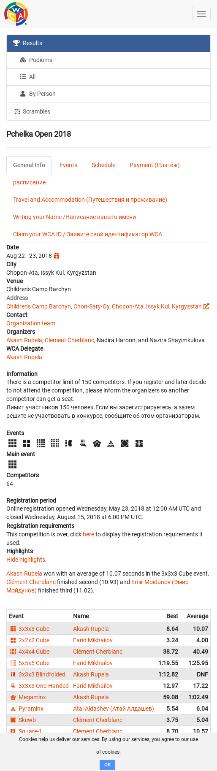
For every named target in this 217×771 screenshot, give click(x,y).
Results (27, 43)
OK (107, 765)
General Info (29, 165)
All (27, 76)
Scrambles (31, 111)
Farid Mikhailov (93, 640)
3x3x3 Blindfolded (37, 674)
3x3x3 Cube (29, 628)
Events (68, 165)
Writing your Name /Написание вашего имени (74, 217)
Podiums (35, 60)
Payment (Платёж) (155, 165)
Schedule (103, 165)
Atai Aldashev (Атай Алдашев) (113, 708)
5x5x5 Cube (29, 663)
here (88, 534)
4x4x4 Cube (29, 651)
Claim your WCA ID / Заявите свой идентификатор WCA (87, 234)
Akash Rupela (24, 340)
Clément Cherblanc (69, 340)
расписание (29, 182)
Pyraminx (26, 708)
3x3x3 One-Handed (39, 685)
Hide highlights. (26, 559)
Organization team (30, 323)
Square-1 (25, 731)
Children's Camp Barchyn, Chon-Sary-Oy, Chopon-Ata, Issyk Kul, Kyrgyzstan (104, 306)
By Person (37, 93)
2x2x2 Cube (29, 640)
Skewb (22, 720)
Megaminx (27, 697)
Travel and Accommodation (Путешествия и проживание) (90, 199)
